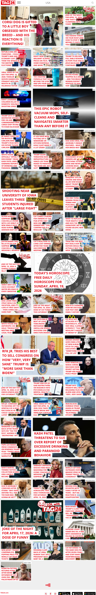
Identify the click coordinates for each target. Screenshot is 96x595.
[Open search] (92, 3)
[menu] (19, 3)
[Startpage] (8, 2)
